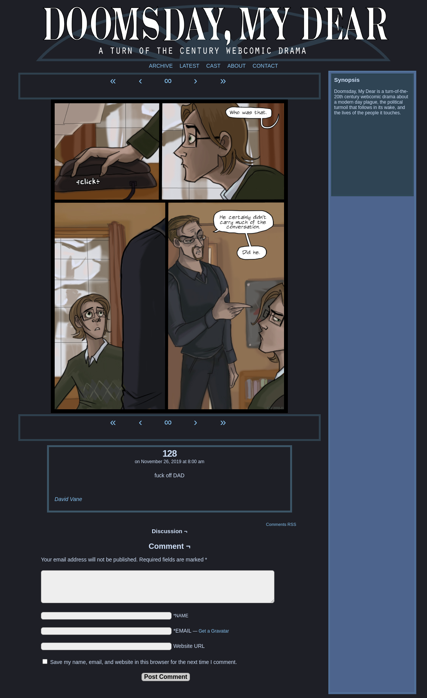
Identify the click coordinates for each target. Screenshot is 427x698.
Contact (265, 66)
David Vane (68, 499)
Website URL (189, 646)
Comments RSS (281, 524)
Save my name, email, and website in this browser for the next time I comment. (143, 662)
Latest (190, 66)
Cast (213, 66)
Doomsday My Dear (213, 32)
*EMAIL (201, 631)
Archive (161, 66)
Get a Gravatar (214, 631)
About (236, 66)
